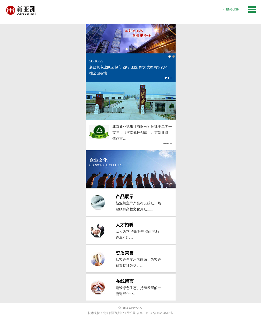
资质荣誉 (125, 253)
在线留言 (125, 281)
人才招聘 (125, 225)
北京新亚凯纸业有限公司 (119, 313)
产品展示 (125, 196)
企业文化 (98, 160)
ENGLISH (232, 9)
